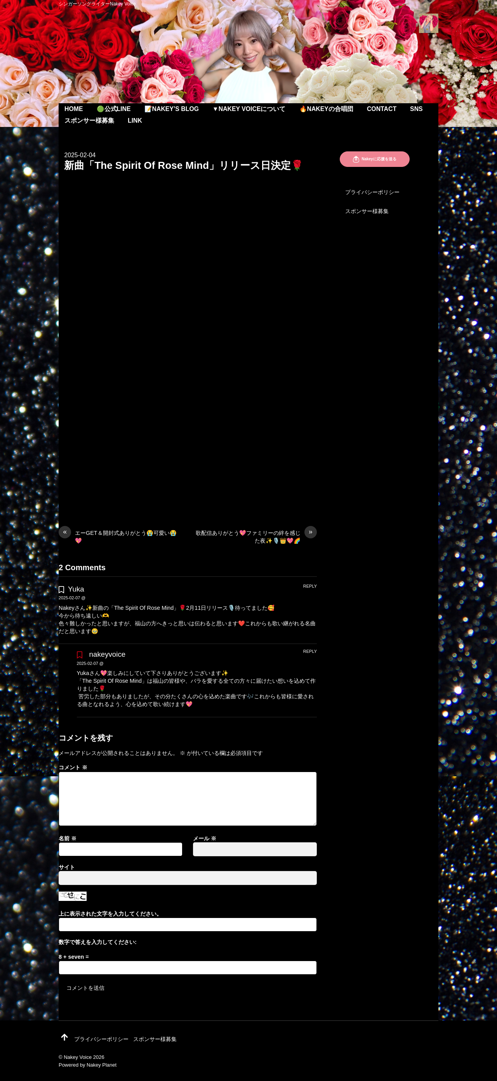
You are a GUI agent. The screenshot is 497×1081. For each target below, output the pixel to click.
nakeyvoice (107, 654)
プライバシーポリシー (372, 192)
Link (135, 120)
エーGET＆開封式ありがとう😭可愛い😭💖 (118, 536)
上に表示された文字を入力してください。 (110, 914)
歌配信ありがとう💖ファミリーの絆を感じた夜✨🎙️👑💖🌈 (256, 536)
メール (204, 838)
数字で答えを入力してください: (98, 942)
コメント (73, 767)
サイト (67, 867)
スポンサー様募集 (89, 120)
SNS (416, 109)
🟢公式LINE (114, 109)
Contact (381, 109)
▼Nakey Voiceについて (248, 109)
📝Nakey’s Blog (171, 109)
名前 (67, 838)
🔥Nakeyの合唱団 (326, 109)
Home (73, 109)
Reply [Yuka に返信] (310, 586)
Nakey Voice (78, 1057)
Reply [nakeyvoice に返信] (310, 651)
